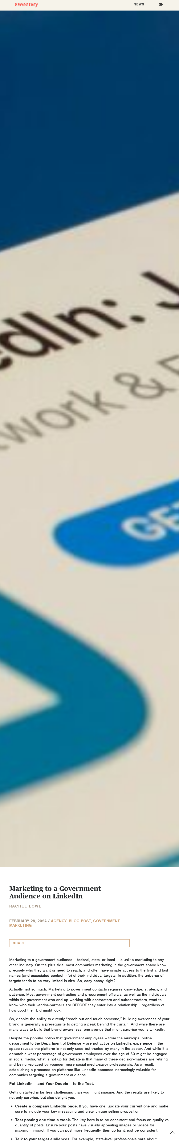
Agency (58, 920)
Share (19, 943)
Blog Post (80, 920)
